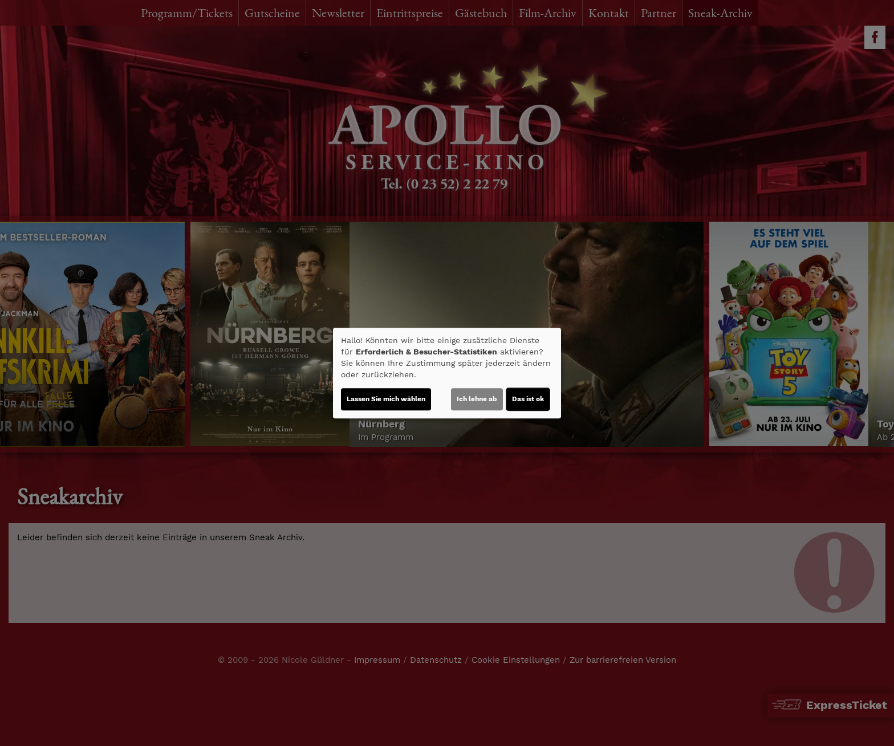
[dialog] (447, 373)
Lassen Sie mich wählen (386, 399)
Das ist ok (528, 399)
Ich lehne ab (477, 399)
